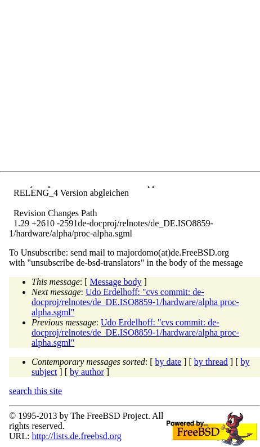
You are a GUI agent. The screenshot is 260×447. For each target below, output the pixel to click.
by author (87, 372)
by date (168, 361)
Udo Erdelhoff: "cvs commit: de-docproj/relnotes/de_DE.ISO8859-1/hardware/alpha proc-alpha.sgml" (135, 302)
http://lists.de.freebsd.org (76, 436)
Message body (116, 282)
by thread (211, 361)
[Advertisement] (134, 88)
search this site (35, 391)
